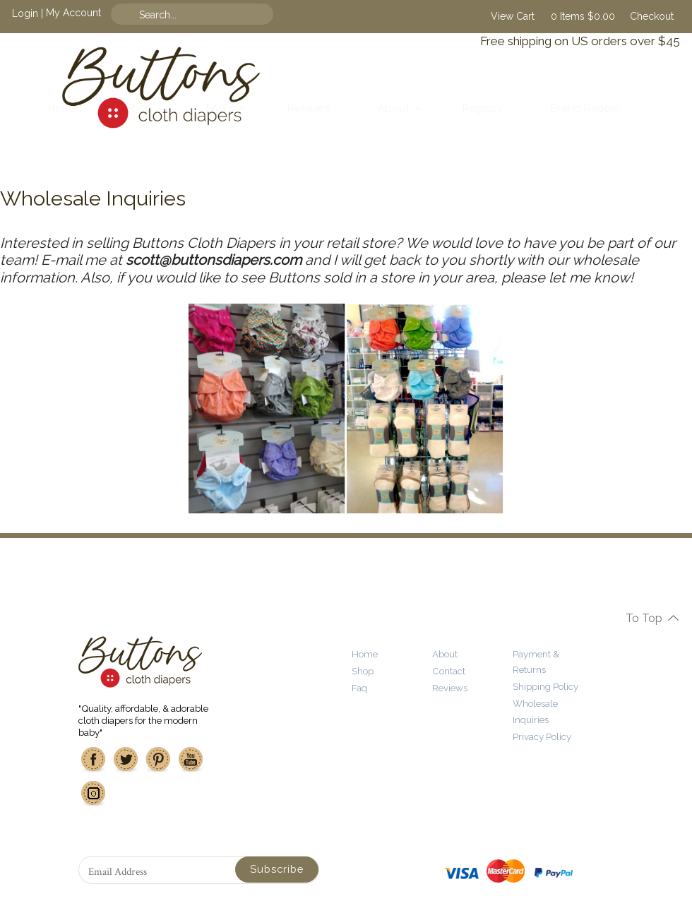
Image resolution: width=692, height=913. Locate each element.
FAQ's (220, 108)
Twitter (126, 759)
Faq (359, 687)
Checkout (652, 16)
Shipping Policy (545, 686)
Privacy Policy (542, 736)
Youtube (190, 759)
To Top (644, 618)
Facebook (93, 759)
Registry (483, 108)
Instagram (93, 793)
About (393, 108)
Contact (448, 670)
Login (25, 12)
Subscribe (277, 869)
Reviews (449, 687)
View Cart (513, 16)
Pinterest (158, 759)
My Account (73, 12)
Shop (139, 108)
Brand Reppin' (586, 108)
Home (63, 108)
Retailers (308, 108)
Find (245, 14)
